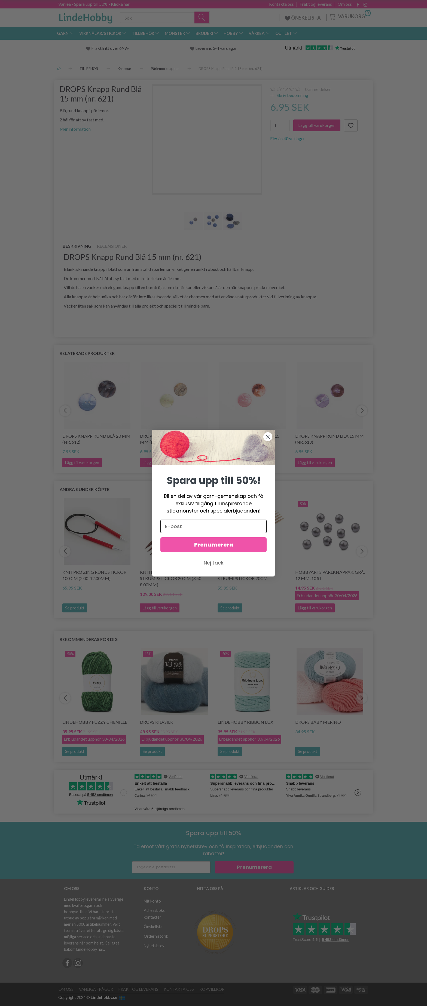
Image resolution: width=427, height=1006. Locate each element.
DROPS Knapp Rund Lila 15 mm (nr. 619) (329, 439)
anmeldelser (318, 89)
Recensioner (112, 246)
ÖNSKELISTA (303, 18)
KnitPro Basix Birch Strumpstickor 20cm (243, 575)
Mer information (75, 128)
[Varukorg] (350, 16)
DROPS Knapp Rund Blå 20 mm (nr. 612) (96, 439)
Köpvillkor (211, 989)
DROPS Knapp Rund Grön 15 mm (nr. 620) (171, 439)
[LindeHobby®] (85, 17)
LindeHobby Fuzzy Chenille (94, 722)
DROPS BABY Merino (318, 722)
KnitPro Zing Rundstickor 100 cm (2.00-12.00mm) (94, 575)
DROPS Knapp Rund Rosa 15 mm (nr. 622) (248, 439)
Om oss (345, 4)
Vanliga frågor (96, 989)
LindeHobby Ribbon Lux (245, 722)
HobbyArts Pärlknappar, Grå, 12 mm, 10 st (330, 575)
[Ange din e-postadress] (171, 867)
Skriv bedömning (292, 95)
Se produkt (74, 608)
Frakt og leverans (316, 4)
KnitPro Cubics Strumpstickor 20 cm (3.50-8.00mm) (171, 578)
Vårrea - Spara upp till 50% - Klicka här (94, 4)
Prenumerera (254, 867)
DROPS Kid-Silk (156, 722)
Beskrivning (77, 246)
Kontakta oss (281, 4)
